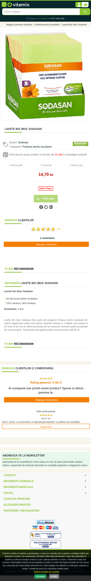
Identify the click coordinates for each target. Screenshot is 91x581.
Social (8, 493)
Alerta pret (17, 165)
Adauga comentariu (46, 244)
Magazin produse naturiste (19, 24)
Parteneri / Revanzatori (21, 510)
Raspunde (45, 427)
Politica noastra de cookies (46, 571)
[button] (78, 5)
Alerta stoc (77, 165)
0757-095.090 (57, 18)
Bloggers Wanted (17, 504)
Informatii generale (19, 481)
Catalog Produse (17, 498)
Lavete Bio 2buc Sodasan (74, 24)
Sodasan (23, 142)
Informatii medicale (18, 487)
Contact (10, 475)
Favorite (47, 165)
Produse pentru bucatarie (47, 24)
